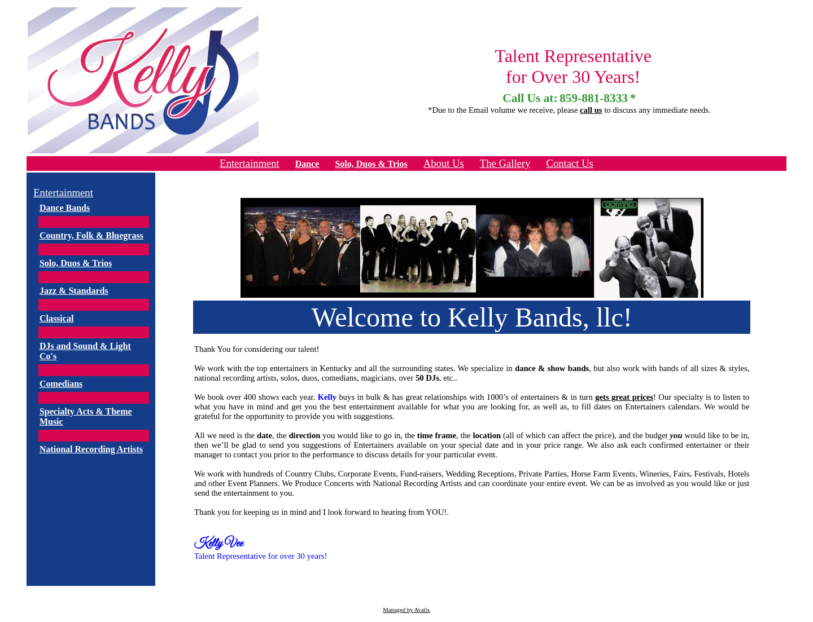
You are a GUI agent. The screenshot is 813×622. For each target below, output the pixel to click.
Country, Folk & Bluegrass (91, 235)
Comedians (61, 384)
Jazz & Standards (74, 290)
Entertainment (249, 163)
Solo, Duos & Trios (371, 164)
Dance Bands (65, 208)
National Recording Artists (91, 449)
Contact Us (569, 163)
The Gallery (505, 163)
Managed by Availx (406, 610)
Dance (307, 164)
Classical (56, 318)
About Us (443, 163)
